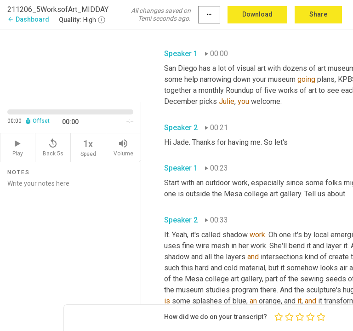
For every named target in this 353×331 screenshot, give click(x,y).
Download (257, 14)
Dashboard (28, 19)
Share (318, 14)
